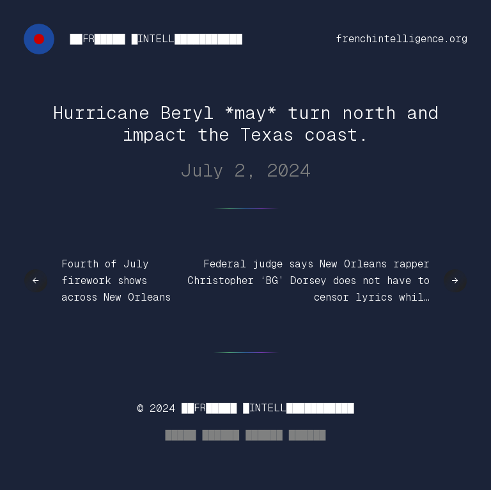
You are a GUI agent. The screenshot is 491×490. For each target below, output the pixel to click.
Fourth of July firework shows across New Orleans (116, 280)
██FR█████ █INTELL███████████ (156, 39)
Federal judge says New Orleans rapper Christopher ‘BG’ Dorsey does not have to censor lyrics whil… (308, 280)
